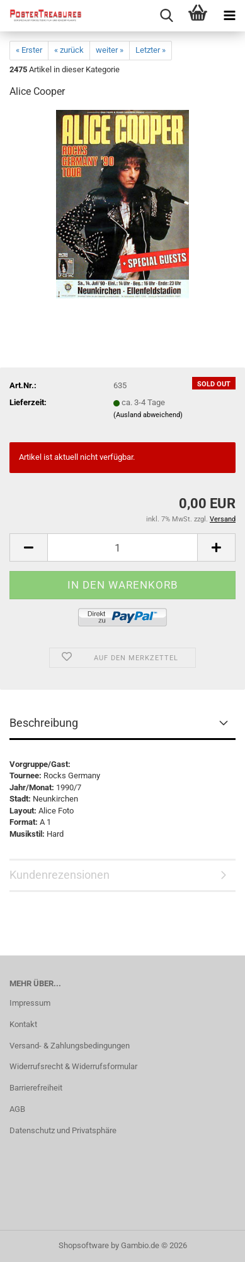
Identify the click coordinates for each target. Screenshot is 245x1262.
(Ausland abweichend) (148, 415)
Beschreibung (43, 722)
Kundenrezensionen (59, 874)
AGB (17, 1109)
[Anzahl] (122, 547)
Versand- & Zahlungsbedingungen (69, 1045)
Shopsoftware (84, 1245)
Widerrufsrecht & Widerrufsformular (73, 1066)
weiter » (109, 50)
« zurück (69, 50)
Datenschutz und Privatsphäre (63, 1130)
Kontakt (23, 1024)
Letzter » (150, 50)
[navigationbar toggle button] (229, 15)
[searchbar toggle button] (166, 15)
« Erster (29, 50)
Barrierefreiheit (35, 1087)
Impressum (29, 1003)
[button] (28, 547)
